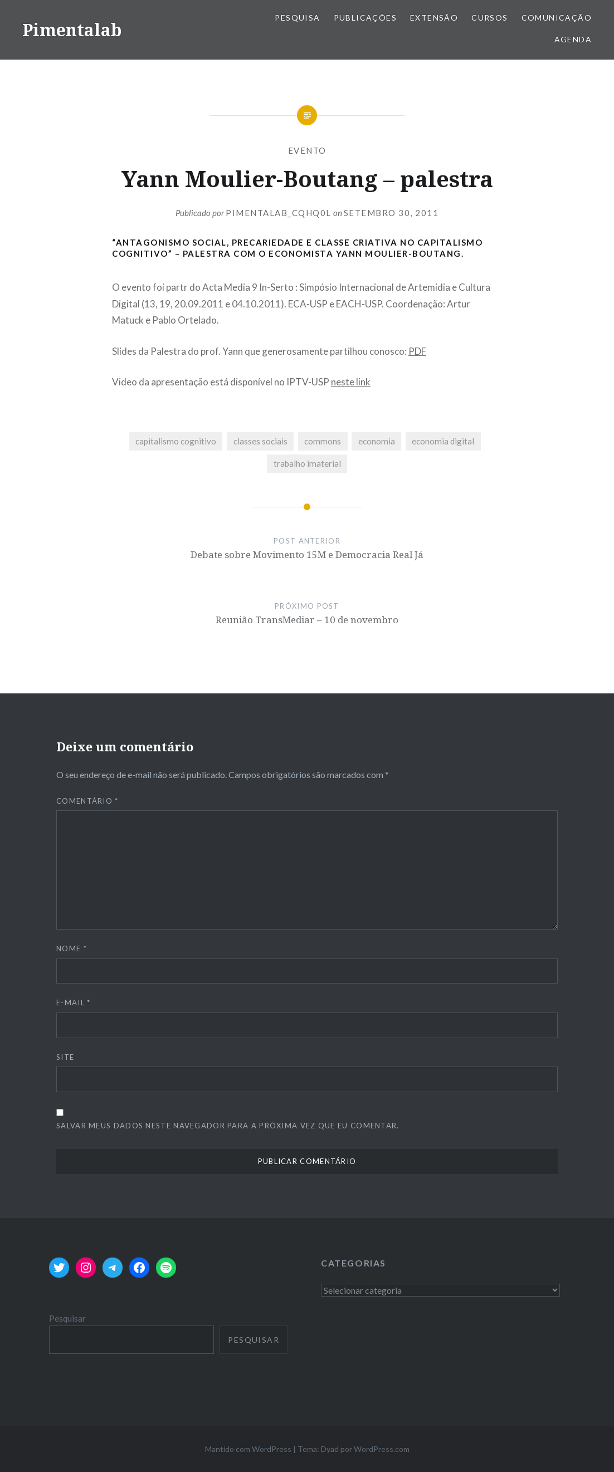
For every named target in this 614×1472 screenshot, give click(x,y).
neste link (351, 382)
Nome (71, 948)
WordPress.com (382, 1449)
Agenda (573, 39)
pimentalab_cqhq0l (279, 213)
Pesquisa (297, 17)
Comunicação (557, 17)
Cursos (489, 17)
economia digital (443, 441)
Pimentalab (71, 29)
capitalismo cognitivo (175, 441)
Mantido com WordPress (248, 1449)
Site (65, 1057)
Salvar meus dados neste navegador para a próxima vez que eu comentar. (227, 1125)
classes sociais (260, 441)
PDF (417, 351)
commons (322, 441)
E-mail (73, 1002)
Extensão (434, 17)
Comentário (87, 800)
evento (307, 150)
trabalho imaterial (307, 463)
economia (376, 441)
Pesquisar (67, 1318)
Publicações (365, 17)
